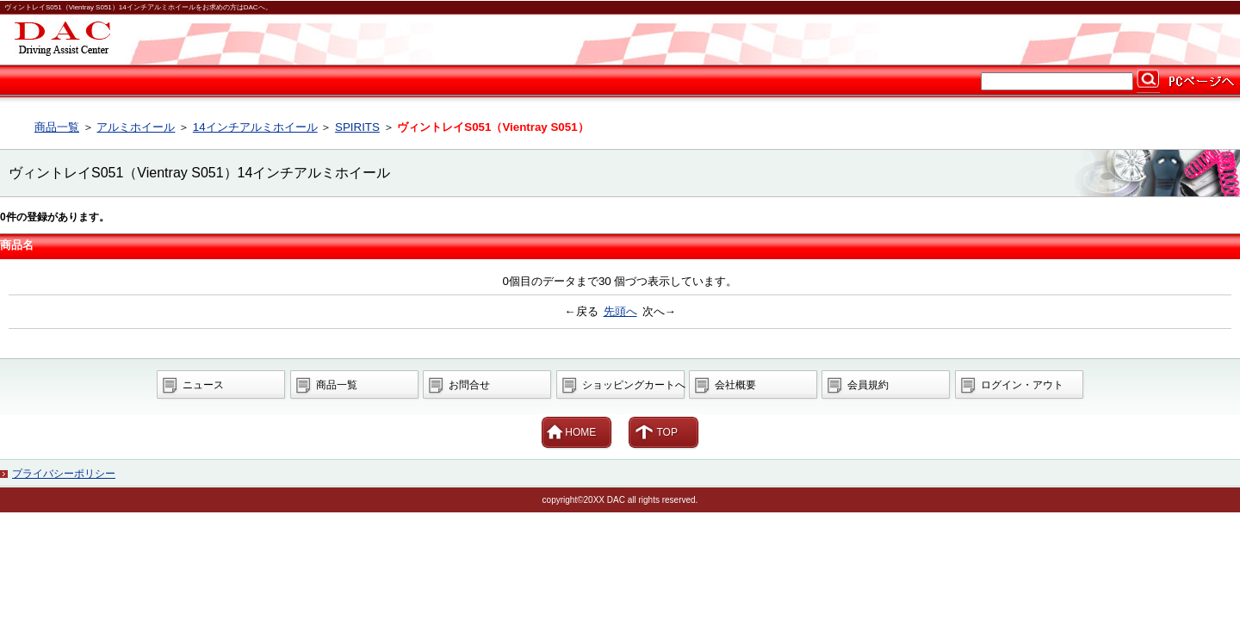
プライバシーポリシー (63, 474)
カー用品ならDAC (620, 40)
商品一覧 (56, 127)
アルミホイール (135, 127)
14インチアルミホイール (255, 127)
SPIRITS (357, 127)
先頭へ (620, 311)
